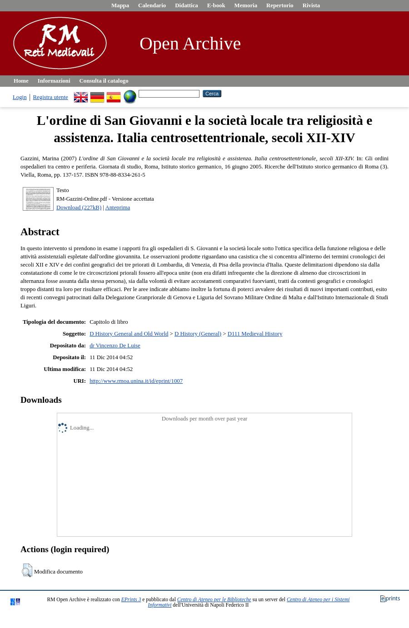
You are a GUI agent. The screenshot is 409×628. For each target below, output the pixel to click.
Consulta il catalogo (104, 81)
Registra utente (50, 97)
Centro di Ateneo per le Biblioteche (214, 599)
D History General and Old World (129, 334)
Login (20, 97)
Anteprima (117, 207)
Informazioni (54, 81)
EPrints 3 (131, 599)
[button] (27, 570)
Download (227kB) (78, 207)
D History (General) (198, 334)
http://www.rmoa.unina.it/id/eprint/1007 (136, 381)
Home (21, 81)
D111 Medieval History (255, 334)
